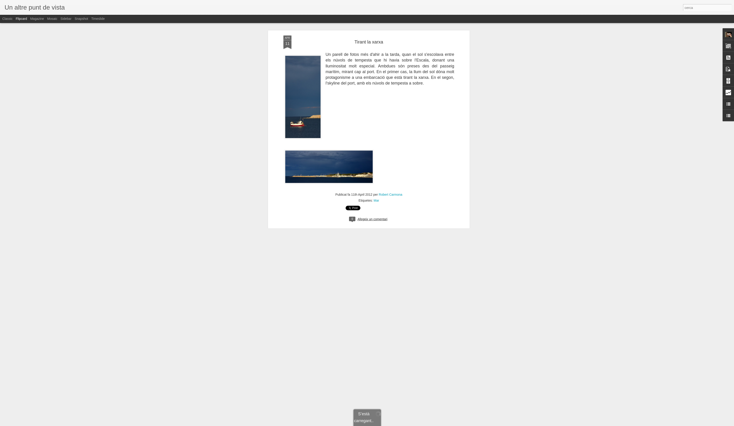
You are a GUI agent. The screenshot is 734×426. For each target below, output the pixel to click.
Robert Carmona (391, 24)
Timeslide (98, 19)
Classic (7, 19)
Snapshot (81, 19)
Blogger (387, 423)
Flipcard (21, 19)
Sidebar (66, 19)
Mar (376, 30)
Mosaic (52, 19)
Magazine (37, 19)
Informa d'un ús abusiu (405, 423)
